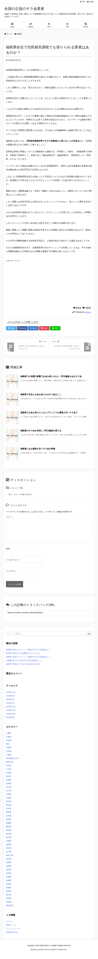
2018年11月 (11, 710)
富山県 (8, 787)
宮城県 (8, 780)
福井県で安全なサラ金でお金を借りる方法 (23, 664)
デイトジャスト (76, 954)
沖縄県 (8, 841)
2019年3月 (10, 699)
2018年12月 (11, 707)
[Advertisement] (49, 281)
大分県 (8, 769)
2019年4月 (10, 696)
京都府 (8, 737)
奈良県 (8, 776)
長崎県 (8, 880)
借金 (8, 744)
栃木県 (8, 837)
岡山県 (8, 805)
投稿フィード (11, 925)
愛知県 (8, 826)
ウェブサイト (11, 571)
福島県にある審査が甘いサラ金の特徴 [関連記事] (37, 449)
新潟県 (8, 830)
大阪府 (8, 773)
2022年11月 (11, 692)
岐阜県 (8, 801)
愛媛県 (8, 823)
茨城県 (8, 877)
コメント (9, 517)
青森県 (8, 888)
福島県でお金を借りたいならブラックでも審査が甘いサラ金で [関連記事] (49, 412)
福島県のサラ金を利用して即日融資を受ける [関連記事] (40, 431)
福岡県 (8, 862)
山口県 (8, 791)
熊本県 (8, 848)
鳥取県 (8, 902)
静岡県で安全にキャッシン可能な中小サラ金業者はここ (28, 650)
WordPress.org (12, 932)
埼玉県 (8, 765)
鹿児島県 (9, 905)
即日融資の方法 (12, 758)
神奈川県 (9, 855)
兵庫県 (8, 747)
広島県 (8, 816)
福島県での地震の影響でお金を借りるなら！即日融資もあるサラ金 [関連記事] (51, 376)
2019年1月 (10, 703)
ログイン (9, 921)
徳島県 (8, 819)
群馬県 (8, 873)
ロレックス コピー (22, 954)
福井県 (8, 859)
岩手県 (8, 809)
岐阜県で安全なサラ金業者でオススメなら (23, 653)
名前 (8, 549)
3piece (88, 312)
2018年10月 (11, 714)
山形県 (8, 794)
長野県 (8, 884)
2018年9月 (10, 717)
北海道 (8, 751)
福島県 (78, 308)
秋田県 (8, 870)
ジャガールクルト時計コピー (60, 954)
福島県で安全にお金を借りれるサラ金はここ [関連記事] (40, 394)
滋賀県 (8, 844)
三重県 (8, 733)
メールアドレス (13, 560)
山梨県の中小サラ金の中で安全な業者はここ (24, 660)
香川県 (8, 895)
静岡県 (8, 891)
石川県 (8, 852)
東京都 (8, 834)
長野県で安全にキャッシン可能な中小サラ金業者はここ (28, 657)
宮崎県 (8, 783)
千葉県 (8, 755)
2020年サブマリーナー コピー (39, 954)
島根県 (8, 812)
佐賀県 (8, 740)
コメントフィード (13, 929)
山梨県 (8, 798)
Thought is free (61, 949)
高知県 (8, 898)
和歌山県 (9, 762)
